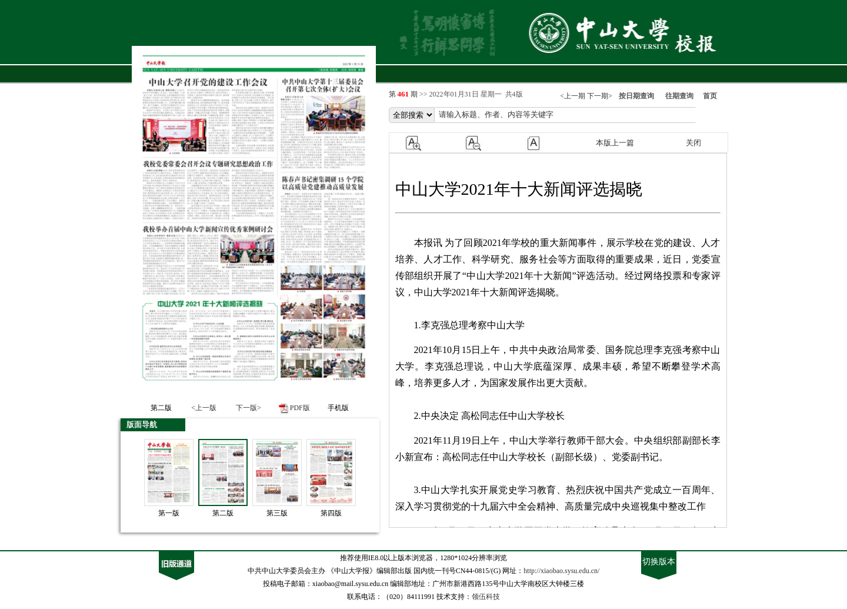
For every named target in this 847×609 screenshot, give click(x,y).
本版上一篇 (615, 142)
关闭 (693, 142)
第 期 (404, 94)
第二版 (223, 513)
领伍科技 (486, 597)
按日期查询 (636, 96)
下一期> (599, 96)
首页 (710, 96)
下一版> (248, 408)
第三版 (277, 513)
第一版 (168, 513)
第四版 (331, 513)
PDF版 (300, 408)
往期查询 (679, 96)
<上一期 (572, 96)
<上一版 (203, 408)
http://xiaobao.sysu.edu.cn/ (561, 571)
